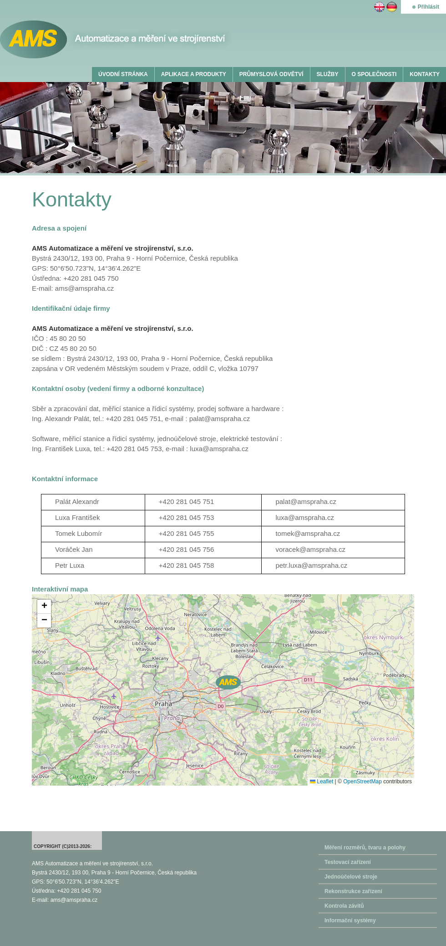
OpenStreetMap (362, 781)
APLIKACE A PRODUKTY (193, 74)
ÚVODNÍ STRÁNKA (123, 74)
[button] (228, 682)
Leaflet (321, 781)
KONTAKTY (425, 74)
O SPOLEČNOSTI (374, 74)
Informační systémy (350, 920)
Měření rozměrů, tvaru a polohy (364, 847)
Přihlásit (428, 7)
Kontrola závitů (344, 906)
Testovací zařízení (347, 862)
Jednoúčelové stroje (350, 877)
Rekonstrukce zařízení (353, 891)
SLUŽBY (328, 74)
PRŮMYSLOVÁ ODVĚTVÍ (271, 74)
